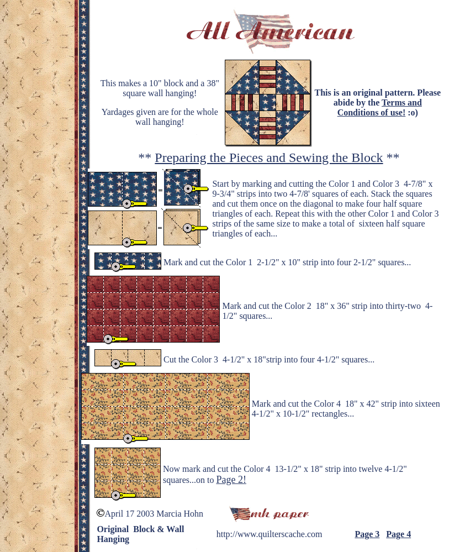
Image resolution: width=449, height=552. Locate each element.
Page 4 (398, 534)
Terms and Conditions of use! (379, 107)
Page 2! (231, 479)
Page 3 (367, 534)
